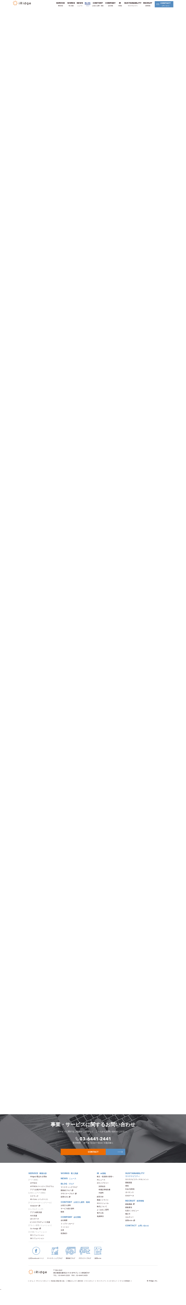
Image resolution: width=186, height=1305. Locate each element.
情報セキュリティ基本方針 (90, 1289)
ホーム (32, 1289)
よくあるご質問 (103, 1218)
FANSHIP (35, 1214)
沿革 (63, 1238)
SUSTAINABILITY (129, 5)
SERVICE (57, 5)
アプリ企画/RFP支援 (39, 1198)
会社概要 (65, 1229)
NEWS (76, 5)
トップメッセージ (68, 1232)
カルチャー (130, 1226)
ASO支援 (34, 1224)
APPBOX (34, 1191)
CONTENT (94, 5)
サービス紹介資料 (68, 1217)
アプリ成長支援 (37, 1221)
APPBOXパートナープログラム (43, 1195)
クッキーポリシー (138, 1289)
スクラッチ (35, 1205)
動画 (63, 1220)
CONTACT (161, 5)
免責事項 (101, 1225)
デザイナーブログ (67, 1202)
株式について (103, 1215)
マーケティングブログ (70, 1195)
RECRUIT (144, 5)
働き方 (128, 1222)
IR (116, 5)
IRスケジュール (103, 1212)
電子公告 (101, 1221)
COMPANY (107, 5)
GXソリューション (38, 1247)
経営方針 (101, 1205)
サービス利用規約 (35, 1292)
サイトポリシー (109, 1289)
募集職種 (130, 1213)
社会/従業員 (130, 1198)
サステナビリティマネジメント (137, 1188)
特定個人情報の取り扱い (67, 1289)
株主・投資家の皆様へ (106, 1185)
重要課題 (129, 1191)
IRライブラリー (103, 1191)
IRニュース (102, 1188)
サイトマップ (123, 1289)
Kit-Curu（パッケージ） (40, 1208)
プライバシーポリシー (46, 1289)
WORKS (67, 5)
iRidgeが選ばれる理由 (39, 1185)
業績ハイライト (103, 1208)
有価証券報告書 (104, 1198)
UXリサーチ (35, 1227)
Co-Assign (35, 1237)
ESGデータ (130, 1204)
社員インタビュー (132, 1219)
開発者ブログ (66, 1199)
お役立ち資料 (66, 1214)
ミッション (66, 1235)
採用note (64, 1205)
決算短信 (102, 1195)
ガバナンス (130, 1201)
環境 (127, 1194)
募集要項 (129, 1216)
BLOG (84, 5)
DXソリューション (38, 1243)
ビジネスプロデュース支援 (41, 1230)
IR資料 (101, 1201)
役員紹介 (65, 1242)
